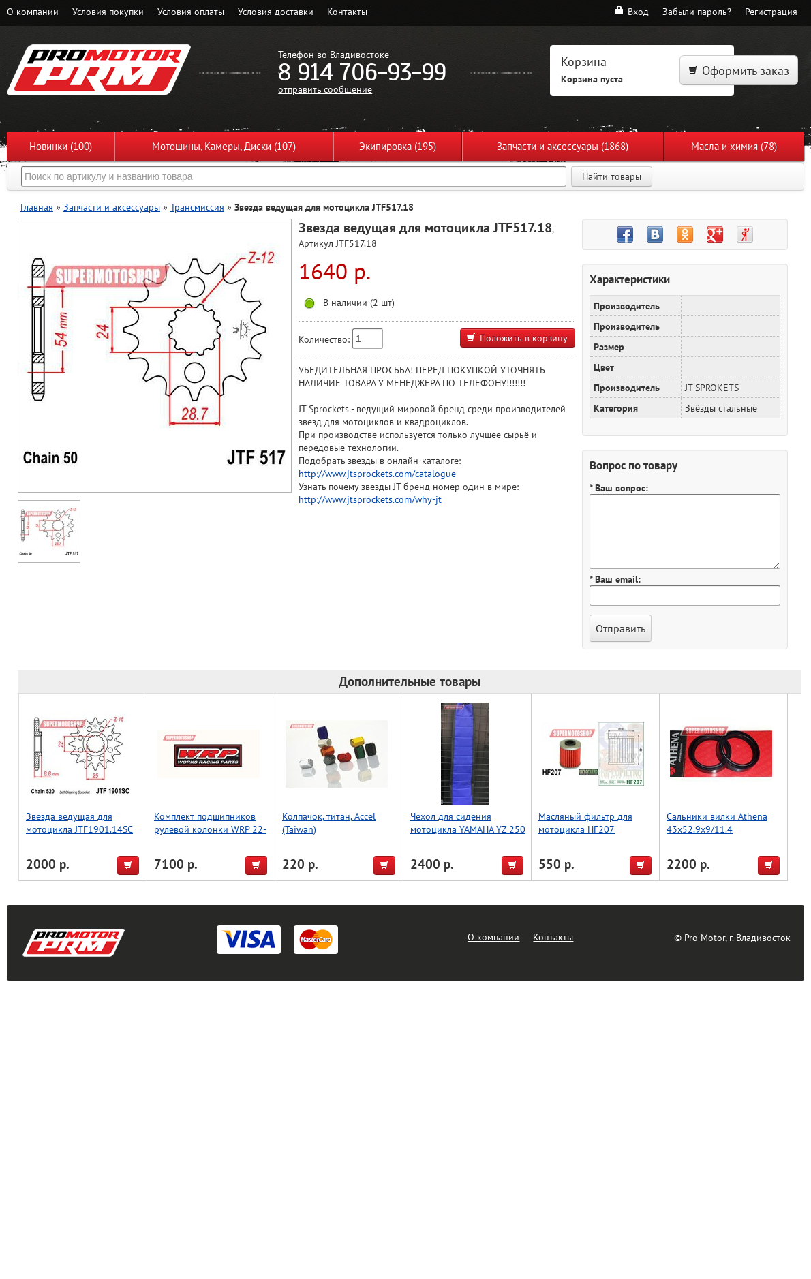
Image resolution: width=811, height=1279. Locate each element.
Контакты (347, 11)
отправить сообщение (325, 88)
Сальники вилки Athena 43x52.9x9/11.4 (717, 822)
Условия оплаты (190, 11)
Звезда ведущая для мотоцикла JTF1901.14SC (79, 822)
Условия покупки (108, 11)
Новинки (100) (60, 146)
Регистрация (771, 11)
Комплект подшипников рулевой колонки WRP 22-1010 (210, 829)
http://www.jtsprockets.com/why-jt (370, 499)
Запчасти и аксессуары (111, 206)
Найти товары (611, 176)
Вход (631, 11)
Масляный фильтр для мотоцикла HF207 (585, 822)
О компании (33, 11)
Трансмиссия (197, 206)
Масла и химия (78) (734, 146)
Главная (36, 206)
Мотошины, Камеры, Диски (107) (224, 146)
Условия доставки (275, 11)
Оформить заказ (738, 70)
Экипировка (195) (397, 146)
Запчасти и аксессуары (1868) (562, 146)
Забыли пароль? (696, 11)
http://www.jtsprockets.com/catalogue (377, 473)
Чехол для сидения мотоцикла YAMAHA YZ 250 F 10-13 (467, 829)
